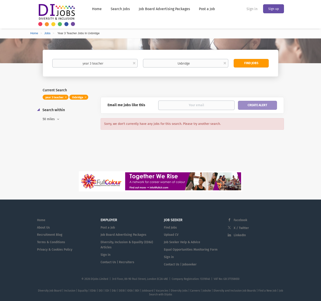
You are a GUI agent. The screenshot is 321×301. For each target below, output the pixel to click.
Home (34, 33)
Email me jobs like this (126, 105)
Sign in (251, 9)
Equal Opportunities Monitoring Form (191, 250)
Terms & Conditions (51, 242)
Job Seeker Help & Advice (182, 242)
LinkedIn (240, 235)
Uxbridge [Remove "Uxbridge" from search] (77, 97)
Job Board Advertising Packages (123, 235)
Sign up (273, 9)
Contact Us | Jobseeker (180, 264)
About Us (43, 227)
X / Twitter (241, 228)
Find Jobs (251, 63)
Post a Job (108, 227)
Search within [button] (53, 110)
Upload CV (171, 235)
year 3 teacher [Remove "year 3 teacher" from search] (54, 97)
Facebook (240, 220)
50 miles (49, 119)
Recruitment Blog (49, 235)
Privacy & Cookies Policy (54, 250)
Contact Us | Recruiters (117, 262)
